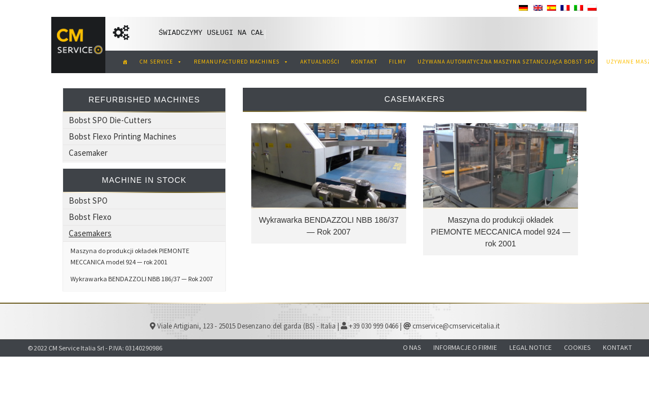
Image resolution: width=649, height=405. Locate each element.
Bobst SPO (88, 200)
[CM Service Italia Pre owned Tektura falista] (125, 62)
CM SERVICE (161, 61)
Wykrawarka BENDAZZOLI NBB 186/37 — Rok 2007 (141, 278)
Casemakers (90, 233)
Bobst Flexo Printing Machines (122, 136)
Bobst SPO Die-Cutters (110, 120)
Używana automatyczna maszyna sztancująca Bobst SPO (506, 61)
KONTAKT (364, 61)
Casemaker (88, 152)
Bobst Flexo (90, 217)
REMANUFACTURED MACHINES (241, 61)
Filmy (397, 61)
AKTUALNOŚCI (320, 61)
